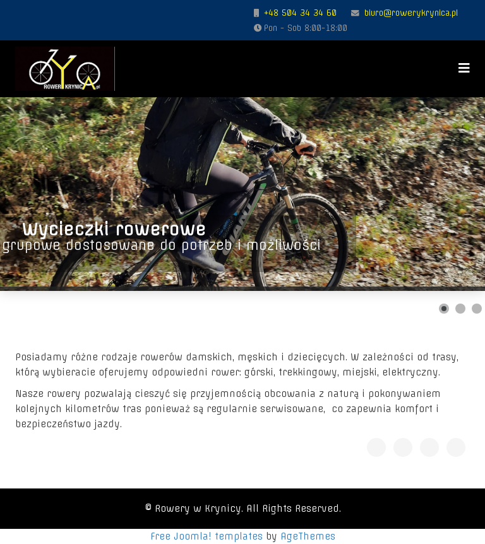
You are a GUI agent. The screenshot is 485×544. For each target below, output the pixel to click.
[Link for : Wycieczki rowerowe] (242, 194)
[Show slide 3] (477, 309)
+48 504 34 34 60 (300, 13)
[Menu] (464, 67)
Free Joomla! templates (206, 536)
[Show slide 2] (460, 309)
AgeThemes (307, 536)
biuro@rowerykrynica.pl (411, 13)
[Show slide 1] (444, 309)
